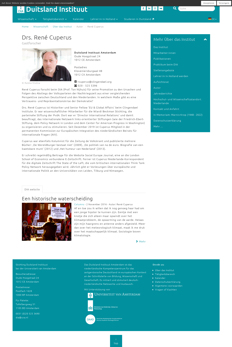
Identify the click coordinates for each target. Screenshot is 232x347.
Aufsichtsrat (161, 81)
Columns (79, 204)
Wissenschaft (40, 26)
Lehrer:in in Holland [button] (104, 19)
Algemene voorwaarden (169, 285)
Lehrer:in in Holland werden (171, 76)
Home (25, 26)
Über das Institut (62, 26)
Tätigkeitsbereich (165, 274)
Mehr (140, 241)
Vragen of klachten (166, 289)
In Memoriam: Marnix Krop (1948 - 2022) (178, 114)
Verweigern (224, 3)
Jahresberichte (163, 93)
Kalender (78, 19)
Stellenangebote (164, 70)
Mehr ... (158, 126)
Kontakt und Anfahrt (166, 109)
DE (212, 19)
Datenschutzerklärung (167, 120)
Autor (157, 87)
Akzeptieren (208, 3)
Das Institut (161, 47)
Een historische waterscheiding (57, 198)
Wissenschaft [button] (27, 19)
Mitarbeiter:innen (165, 52)
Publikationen (162, 58)
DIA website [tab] (32, 189)
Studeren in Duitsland (139, 19)
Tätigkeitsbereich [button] (55, 19)
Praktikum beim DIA (166, 64)
